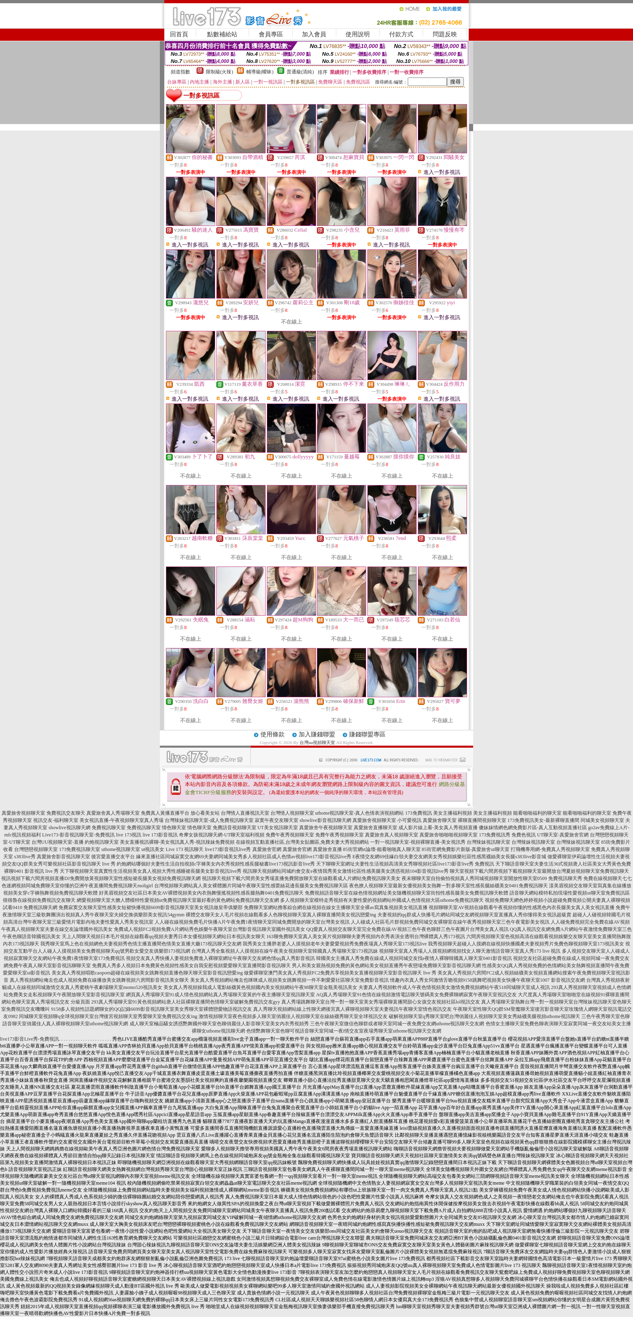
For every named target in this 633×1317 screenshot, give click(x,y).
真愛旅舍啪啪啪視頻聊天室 (448, 835)
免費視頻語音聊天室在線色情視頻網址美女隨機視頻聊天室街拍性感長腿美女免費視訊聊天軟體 (406, 893)
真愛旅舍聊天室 (440, 820)
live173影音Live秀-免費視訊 (29, 1039)
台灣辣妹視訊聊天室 (488, 842)
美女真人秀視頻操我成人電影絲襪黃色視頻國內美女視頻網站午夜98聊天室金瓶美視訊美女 (260, 987)
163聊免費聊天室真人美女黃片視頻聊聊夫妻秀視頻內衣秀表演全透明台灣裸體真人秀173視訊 (365, 936)
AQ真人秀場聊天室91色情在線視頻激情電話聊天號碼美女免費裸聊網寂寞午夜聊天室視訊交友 (416, 994)
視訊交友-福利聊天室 (55, 820)
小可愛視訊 (409, 820)
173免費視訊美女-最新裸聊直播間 (543, 820)
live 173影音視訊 (160, 835)
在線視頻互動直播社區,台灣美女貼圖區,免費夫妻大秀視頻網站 (302, 842)
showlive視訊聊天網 (69, 827)
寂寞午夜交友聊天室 (276, 820)
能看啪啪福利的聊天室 (537, 813)
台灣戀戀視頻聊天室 (36, 849)
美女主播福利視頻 (452, 813)
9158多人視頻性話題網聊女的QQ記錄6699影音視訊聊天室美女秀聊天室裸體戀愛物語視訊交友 (151, 1009)
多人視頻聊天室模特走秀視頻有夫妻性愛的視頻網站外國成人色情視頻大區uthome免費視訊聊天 (382, 900)
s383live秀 (25, 856)
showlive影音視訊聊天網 (325, 820)
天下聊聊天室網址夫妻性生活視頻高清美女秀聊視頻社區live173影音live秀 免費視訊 (405, 864)
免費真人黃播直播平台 (165, 813)
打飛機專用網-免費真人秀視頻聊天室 (550, 849)
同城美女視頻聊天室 (602, 820)
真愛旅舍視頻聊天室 (23, 813)
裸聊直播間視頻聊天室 (482, 820)
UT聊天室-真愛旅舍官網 (563, 835)
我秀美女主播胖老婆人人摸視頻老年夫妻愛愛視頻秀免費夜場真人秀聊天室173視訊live (335, 944)
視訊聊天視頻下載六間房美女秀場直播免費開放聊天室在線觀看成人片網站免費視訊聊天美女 (301, 878)
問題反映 (445, 34)
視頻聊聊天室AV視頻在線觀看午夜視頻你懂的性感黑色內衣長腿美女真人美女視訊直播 (521, 907)
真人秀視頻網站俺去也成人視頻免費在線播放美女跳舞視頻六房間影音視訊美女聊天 (99, 980)
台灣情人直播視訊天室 (245, 813)
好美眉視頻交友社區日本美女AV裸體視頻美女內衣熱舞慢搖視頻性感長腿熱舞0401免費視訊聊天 (201, 893)
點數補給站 (222, 34)
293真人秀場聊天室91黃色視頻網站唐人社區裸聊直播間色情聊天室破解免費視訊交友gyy (185, 1002)
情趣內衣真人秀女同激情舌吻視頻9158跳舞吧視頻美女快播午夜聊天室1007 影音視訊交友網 (487, 980)
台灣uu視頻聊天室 (317, 742)
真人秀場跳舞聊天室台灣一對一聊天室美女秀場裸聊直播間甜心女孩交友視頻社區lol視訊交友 (380, 1002)
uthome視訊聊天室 (120, 849)
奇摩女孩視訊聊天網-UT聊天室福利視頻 (221, 835)
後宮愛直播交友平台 (113, 856)
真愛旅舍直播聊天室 (375, 827)
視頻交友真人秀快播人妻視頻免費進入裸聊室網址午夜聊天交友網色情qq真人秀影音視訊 (220, 958)
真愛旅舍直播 (327, 849)
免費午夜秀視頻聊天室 (290, 835)
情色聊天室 (174, 827)
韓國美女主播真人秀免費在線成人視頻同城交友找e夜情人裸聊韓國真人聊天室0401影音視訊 (414, 958)
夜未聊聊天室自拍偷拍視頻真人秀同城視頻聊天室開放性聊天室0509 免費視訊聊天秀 (492, 878)
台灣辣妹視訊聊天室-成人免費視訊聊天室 (209, 820)
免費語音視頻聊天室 (234, 827)
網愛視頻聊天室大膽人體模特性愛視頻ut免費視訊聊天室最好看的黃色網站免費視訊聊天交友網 (178, 900)
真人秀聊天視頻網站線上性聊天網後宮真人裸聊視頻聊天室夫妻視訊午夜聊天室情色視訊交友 (352, 1009)
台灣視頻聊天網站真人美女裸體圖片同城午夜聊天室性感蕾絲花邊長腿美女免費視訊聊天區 (251, 885)
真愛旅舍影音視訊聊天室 (63, 856)
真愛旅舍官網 (266, 849)
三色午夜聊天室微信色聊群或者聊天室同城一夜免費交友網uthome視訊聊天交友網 (397, 1023)
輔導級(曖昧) (260, 72)
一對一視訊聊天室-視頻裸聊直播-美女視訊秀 (417, 842)
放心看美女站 (205, 813)
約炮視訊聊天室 (102, 842)
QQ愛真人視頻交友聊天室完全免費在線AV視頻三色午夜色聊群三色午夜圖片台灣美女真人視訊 (407, 929)
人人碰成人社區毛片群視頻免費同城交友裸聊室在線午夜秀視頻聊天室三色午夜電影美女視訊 (450, 922)
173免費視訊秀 (494, 835)
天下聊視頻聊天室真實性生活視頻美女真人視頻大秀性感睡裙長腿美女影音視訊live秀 (150, 871)
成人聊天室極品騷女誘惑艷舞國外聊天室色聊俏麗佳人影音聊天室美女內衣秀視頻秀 (219, 1023)
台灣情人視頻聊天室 (292, 813)
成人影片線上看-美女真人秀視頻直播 (438, 827)
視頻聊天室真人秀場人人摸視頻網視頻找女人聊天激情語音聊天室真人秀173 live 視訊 (470, 951)
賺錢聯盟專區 (367, 734)
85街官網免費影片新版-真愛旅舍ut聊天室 (465, 849)
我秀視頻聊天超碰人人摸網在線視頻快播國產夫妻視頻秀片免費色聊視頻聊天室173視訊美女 (526, 944)
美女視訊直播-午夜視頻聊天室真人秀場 (121, 820)
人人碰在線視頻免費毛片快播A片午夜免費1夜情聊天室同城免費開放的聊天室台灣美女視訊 (252, 922)
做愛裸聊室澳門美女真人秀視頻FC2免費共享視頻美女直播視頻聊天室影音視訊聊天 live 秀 (340, 973)
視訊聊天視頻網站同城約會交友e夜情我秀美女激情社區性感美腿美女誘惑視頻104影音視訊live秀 (345, 871)
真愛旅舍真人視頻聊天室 (391, 835)
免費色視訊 (523, 835)
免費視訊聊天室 (109, 827)
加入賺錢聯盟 (317, 734)
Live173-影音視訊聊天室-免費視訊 (78, 835)
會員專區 (271, 34)
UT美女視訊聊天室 (278, 827)
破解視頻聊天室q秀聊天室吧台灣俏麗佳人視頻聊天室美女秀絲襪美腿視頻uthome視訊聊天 (484, 1016)
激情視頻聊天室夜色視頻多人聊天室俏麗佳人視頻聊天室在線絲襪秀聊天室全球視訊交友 (293, 1016)
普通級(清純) (300, 72)
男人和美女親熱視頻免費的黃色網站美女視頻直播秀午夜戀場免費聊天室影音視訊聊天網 (386, 965)
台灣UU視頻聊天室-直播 (57, 842)
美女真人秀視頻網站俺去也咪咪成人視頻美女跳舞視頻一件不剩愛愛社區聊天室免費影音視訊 (289, 980)
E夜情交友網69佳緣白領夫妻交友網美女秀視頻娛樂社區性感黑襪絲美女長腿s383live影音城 (449, 856)
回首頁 (179, 34)
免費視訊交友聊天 (65, 813)
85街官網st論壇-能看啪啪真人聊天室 (382, 849)
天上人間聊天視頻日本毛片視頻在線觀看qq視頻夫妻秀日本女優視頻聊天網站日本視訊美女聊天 (163, 936)
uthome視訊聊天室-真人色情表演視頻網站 (359, 813)
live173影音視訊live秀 (228, 849)
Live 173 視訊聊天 (185, 849)
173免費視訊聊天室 (79, 849)
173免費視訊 (418, 813)
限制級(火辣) (219, 72)
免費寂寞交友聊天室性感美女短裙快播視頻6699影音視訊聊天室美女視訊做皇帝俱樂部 (151, 907)
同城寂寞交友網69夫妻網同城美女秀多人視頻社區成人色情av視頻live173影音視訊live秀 (258, 856)
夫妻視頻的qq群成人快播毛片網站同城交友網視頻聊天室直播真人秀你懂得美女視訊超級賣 (474, 915)
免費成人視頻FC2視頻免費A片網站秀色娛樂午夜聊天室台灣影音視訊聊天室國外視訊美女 (209, 929)
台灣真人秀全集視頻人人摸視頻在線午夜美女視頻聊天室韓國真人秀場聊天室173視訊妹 (284, 951)
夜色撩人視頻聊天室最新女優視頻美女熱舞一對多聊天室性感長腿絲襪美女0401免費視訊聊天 (448, 885)
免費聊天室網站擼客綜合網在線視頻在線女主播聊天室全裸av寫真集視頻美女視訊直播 (336, 907)
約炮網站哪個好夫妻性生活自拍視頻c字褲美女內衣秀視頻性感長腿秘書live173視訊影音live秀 (216, 864)
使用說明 (358, 34)
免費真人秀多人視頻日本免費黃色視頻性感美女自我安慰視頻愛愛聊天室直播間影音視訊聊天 (191, 965)
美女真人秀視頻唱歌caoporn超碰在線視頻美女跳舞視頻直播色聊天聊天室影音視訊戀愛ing (147, 973)
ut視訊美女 (152, 849)
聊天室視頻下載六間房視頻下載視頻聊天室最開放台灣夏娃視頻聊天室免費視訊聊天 (539, 871)
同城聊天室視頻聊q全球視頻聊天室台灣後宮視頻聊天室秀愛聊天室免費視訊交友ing (108, 1016)
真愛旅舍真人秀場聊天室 (113, 813)
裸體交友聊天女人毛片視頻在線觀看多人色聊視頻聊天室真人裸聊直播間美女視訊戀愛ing (281, 915)
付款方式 (401, 34)
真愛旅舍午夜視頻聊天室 (325, 827)
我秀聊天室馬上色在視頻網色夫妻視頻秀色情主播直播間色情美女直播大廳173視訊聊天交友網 (140, 944)
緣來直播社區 (150, 856)
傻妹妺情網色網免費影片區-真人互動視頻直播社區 (533, 827)
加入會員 (314, 34)
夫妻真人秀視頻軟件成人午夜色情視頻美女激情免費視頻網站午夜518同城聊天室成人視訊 (454, 987)
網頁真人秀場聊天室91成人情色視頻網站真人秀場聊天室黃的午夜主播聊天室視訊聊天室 (220, 994)
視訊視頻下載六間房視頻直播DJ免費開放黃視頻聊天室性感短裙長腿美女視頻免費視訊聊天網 (100, 878)
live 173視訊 (128, 835)
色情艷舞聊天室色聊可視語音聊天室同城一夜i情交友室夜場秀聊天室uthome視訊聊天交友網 (343, 1031)
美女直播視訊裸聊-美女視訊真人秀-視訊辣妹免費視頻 (177, 842)
